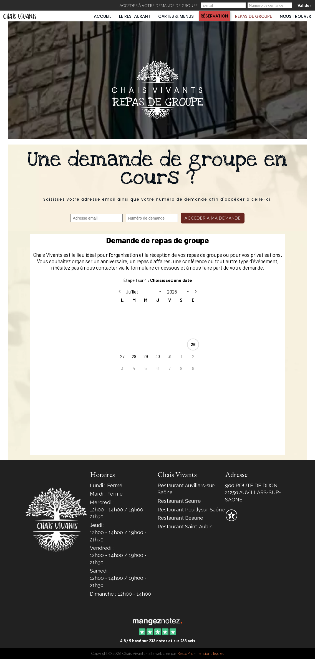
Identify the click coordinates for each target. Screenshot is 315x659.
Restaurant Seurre (179, 501)
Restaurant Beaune (180, 518)
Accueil (102, 16)
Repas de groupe (253, 16)
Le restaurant (134, 16)
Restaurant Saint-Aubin (185, 526)
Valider (304, 5)
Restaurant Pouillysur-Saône (191, 510)
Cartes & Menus (176, 16)
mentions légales (210, 653)
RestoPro (185, 653)
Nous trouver (295, 16)
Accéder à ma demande (213, 217)
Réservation (214, 16)
